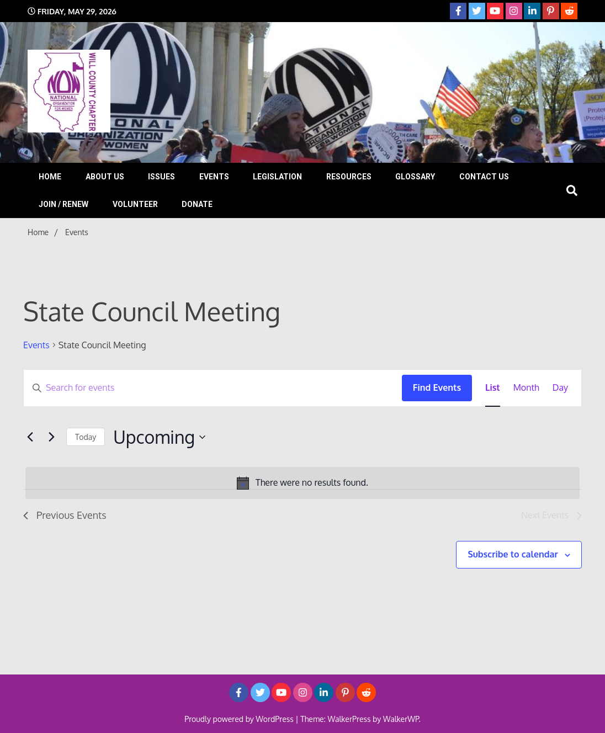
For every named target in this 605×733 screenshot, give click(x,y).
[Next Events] (51, 437)
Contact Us (484, 176)
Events (214, 176)
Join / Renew (63, 204)
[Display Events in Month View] (526, 388)
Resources (349, 176)
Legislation (277, 176)
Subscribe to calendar (513, 554)
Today (85, 437)
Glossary (415, 176)
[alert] (302, 483)
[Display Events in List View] (492, 388)
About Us (105, 176)
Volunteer (135, 204)
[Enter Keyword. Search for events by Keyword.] (213, 388)
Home (50, 176)
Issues (161, 176)
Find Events (437, 387)
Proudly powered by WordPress (239, 719)
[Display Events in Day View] (560, 388)
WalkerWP (401, 719)
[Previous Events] (29, 437)
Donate (197, 204)
